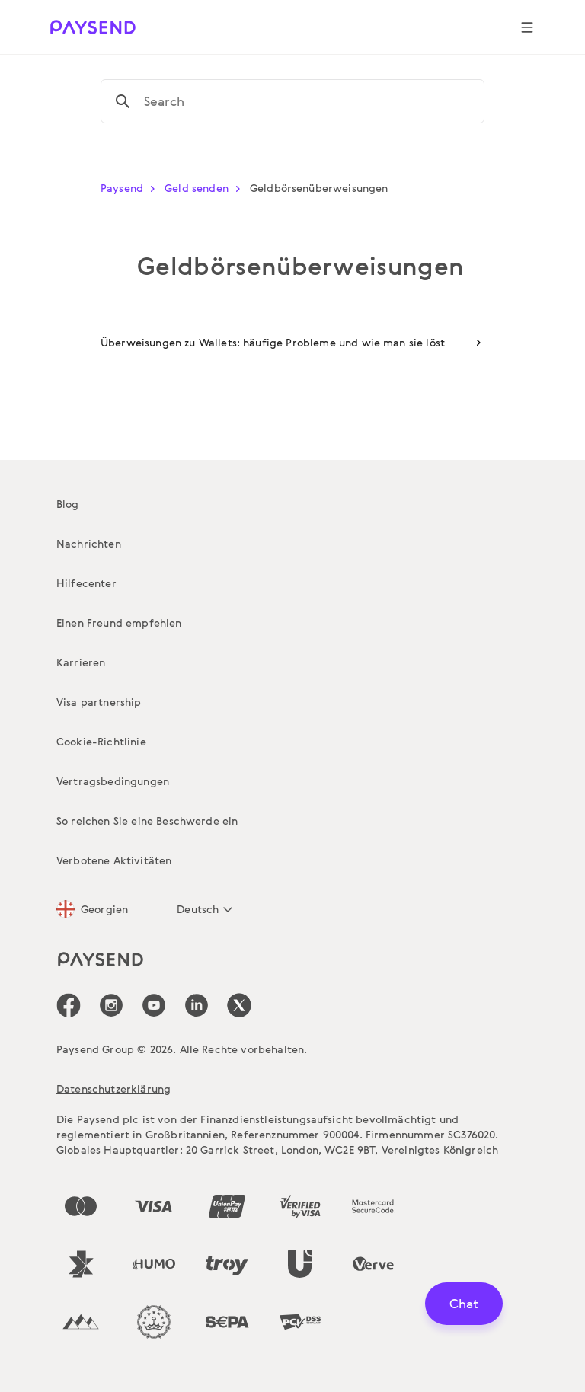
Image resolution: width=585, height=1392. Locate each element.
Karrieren (80, 662)
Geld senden (206, 187)
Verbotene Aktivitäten (113, 860)
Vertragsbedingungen (112, 781)
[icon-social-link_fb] (68, 1005)
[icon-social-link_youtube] (154, 1005)
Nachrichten (88, 543)
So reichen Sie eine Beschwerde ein (147, 820)
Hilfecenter (86, 583)
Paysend (131, 187)
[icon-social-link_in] (111, 1005)
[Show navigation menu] (527, 27)
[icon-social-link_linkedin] (196, 1005)
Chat (463, 1303)
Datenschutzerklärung (113, 1088)
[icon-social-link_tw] (239, 1005)
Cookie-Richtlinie (101, 741)
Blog (67, 503)
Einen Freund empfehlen (119, 622)
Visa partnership (99, 701)
